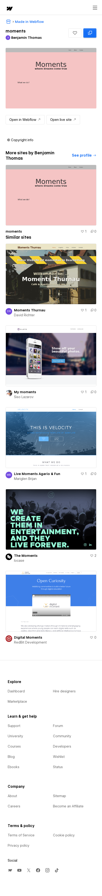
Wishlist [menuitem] (59, 757)
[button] (74, 33)
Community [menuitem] (62, 736)
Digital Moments (28, 637)
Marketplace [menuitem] (17, 701)
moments (14, 231)
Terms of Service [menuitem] (21, 835)
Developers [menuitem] (62, 746)
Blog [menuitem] (11, 757)
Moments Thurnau (29, 310)
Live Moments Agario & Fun (37, 474)
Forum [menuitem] (58, 726)
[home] (9, 9)
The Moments (26, 556)
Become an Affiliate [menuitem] (68, 806)
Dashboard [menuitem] (16, 691)
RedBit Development (30, 642)
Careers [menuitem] (14, 806)
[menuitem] (10, 870)
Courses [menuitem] (14, 746)
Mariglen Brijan (25, 479)
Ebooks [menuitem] (13, 767)
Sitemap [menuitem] (59, 796)
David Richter (24, 315)
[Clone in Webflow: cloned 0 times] (89, 33)
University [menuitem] (15, 736)
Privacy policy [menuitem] (18, 845)
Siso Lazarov (24, 397)
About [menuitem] (12, 796)
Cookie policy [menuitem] (64, 835)
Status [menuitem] (58, 767)
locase (19, 560)
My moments (25, 392)
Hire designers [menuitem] (64, 691)
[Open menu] (95, 8)
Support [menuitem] (14, 726)
